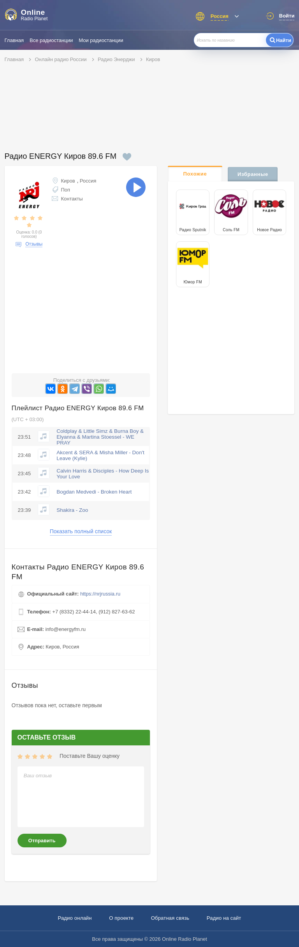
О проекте (121, 918)
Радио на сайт (224, 918)
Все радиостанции (51, 40)
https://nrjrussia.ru (100, 594)
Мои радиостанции (101, 40)
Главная (14, 40)
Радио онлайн (74, 918)
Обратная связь (170, 918)
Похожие (195, 174)
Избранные (252, 174)
